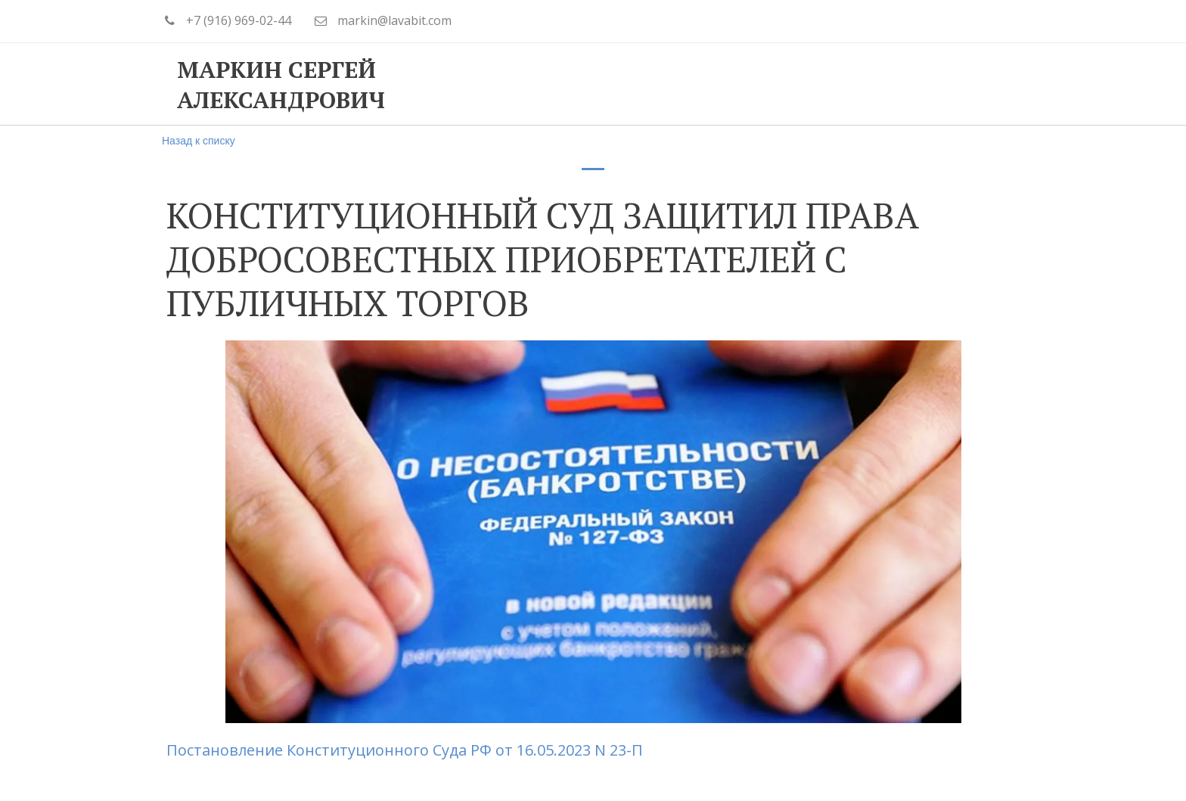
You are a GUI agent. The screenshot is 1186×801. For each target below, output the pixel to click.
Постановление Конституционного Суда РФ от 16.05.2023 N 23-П (406, 750)
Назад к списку (198, 141)
